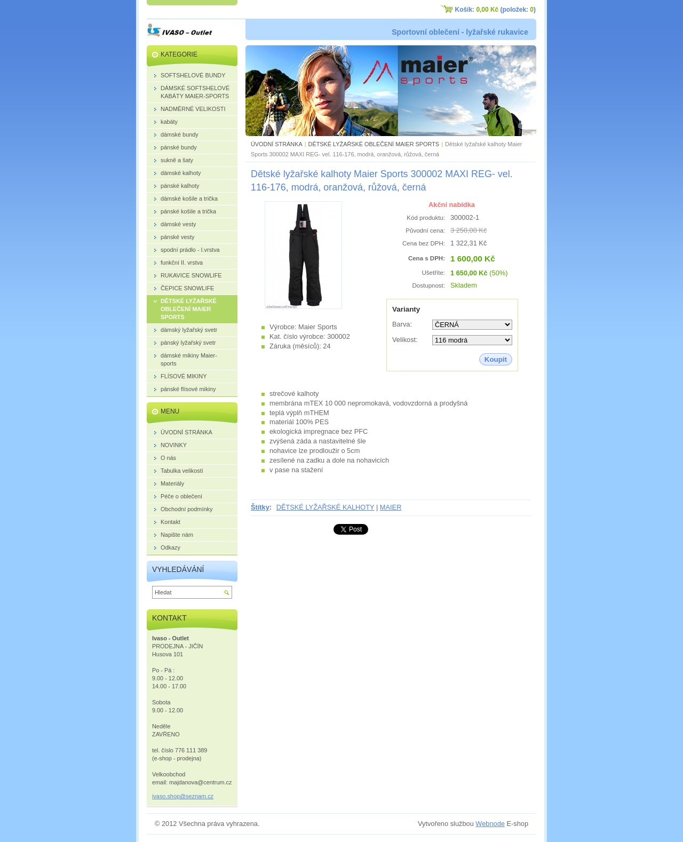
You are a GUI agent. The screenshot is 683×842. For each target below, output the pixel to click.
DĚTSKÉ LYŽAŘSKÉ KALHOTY (325, 507)
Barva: (402, 324)
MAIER (391, 507)
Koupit (496, 359)
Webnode (490, 824)
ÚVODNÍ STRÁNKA (277, 144)
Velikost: (405, 340)
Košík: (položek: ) (495, 9)
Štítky (260, 507)
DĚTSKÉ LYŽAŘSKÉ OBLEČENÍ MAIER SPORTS (374, 144)
